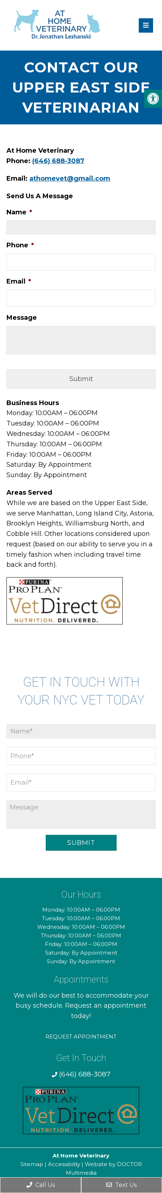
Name (19, 212)
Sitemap (31, 1164)
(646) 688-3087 (58, 161)
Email (18, 281)
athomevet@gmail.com (69, 178)
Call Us (40, 1185)
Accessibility (64, 1164)
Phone (20, 245)
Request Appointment (81, 1036)
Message (21, 318)
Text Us (121, 1185)
